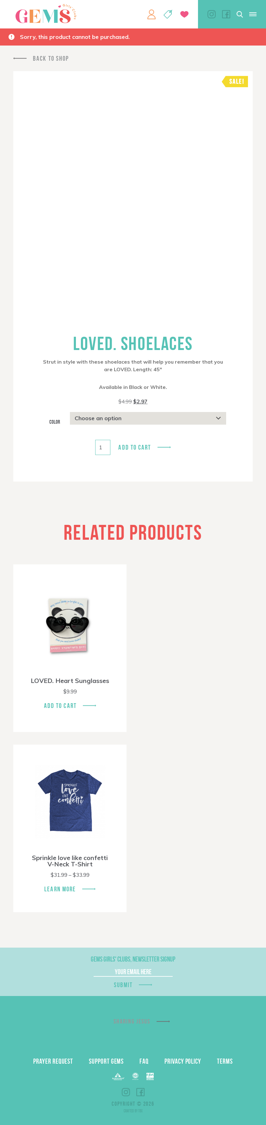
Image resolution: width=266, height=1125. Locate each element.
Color (54, 422)
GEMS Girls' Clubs (45, 13)
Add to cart (134, 447)
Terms (225, 1061)
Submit (123, 984)
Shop (168, 14)
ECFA (135, 1076)
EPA (150, 1076)
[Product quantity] (102, 447)
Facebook (226, 14)
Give (184, 14)
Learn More (60, 889)
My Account (151, 14)
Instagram (211, 14)
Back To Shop (51, 58)
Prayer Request (53, 1061)
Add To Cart (60, 705)
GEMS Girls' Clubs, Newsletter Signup (133, 959)
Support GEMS (106, 1061)
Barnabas (118, 1076)
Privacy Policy (182, 1061)
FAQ (144, 1061)
